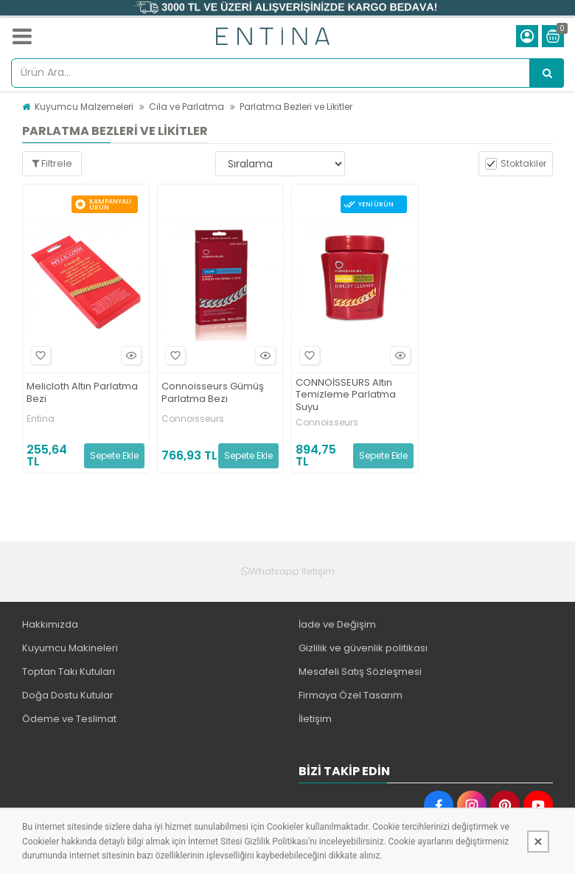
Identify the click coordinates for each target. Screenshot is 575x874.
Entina (41, 419)
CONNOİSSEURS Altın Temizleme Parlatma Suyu (346, 396)
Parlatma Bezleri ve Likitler (296, 106)
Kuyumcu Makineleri (70, 648)
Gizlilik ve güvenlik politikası (363, 648)
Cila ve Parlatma (186, 106)
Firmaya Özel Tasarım (350, 695)
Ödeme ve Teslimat (69, 719)
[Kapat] (538, 841)
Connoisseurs (192, 419)
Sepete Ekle (114, 455)
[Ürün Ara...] (547, 73)
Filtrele (52, 163)
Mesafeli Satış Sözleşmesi (360, 672)
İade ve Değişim (337, 624)
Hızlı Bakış (129, 355)
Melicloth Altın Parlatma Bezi (82, 393)
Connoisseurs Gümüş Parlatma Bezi (212, 393)
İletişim (315, 719)
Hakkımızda (50, 624)
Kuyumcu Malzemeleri (84, 106)
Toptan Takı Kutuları (68, 672)
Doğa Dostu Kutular (68, 695)
